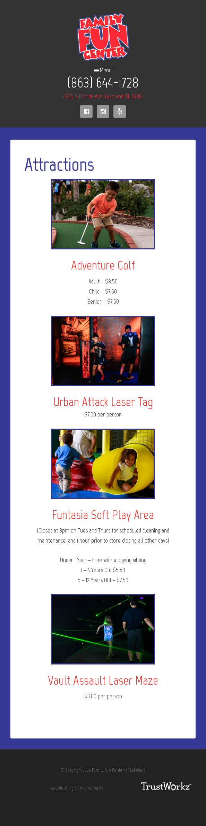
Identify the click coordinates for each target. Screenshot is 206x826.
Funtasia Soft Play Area (103, 514)
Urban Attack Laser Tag (103, 401)
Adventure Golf (103, 265)
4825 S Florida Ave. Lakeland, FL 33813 (103, 96)
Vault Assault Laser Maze (103, 680)
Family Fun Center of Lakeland (103, 37)
